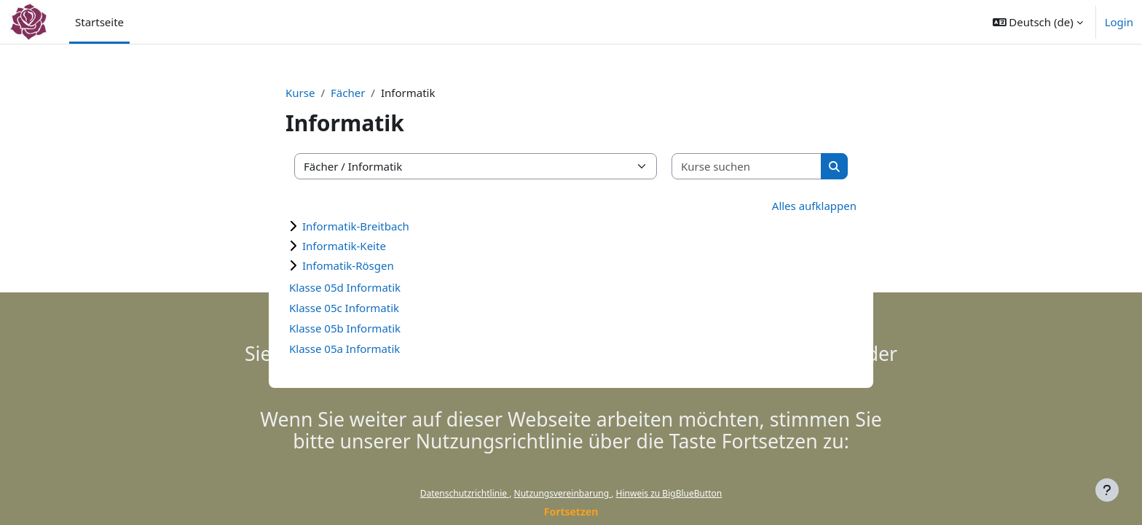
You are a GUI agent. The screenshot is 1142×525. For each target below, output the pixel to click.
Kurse (300, 92)
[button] (1037, 22)
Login (1119, 22)
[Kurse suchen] (747, 166)
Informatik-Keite (344, 245)
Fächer (348, 92)
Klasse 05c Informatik (344, 307)
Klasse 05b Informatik (345, 328)
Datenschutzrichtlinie (464, 493)
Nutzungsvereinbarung (563, 493)
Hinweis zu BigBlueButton (669, 493)
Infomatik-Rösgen (348, 265)
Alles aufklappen (814, 205)
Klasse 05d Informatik (345, 287)
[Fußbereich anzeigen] (1107, 490)
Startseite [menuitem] (99, 22)
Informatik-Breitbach (355, 226)
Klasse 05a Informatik (344, 348)
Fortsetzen (571, 511)
